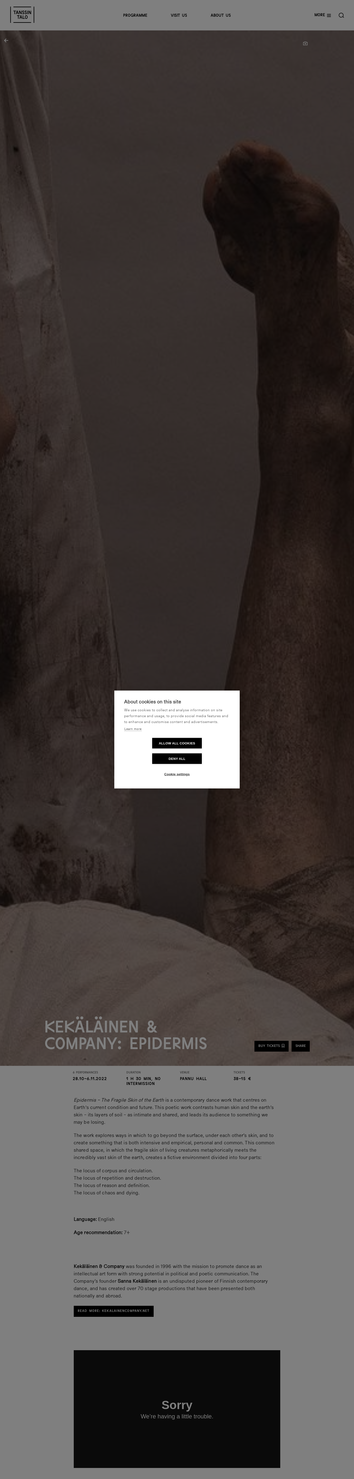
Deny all (205, 751)
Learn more (133, 736)
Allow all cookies (149, 751)
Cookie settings (177, 766)
